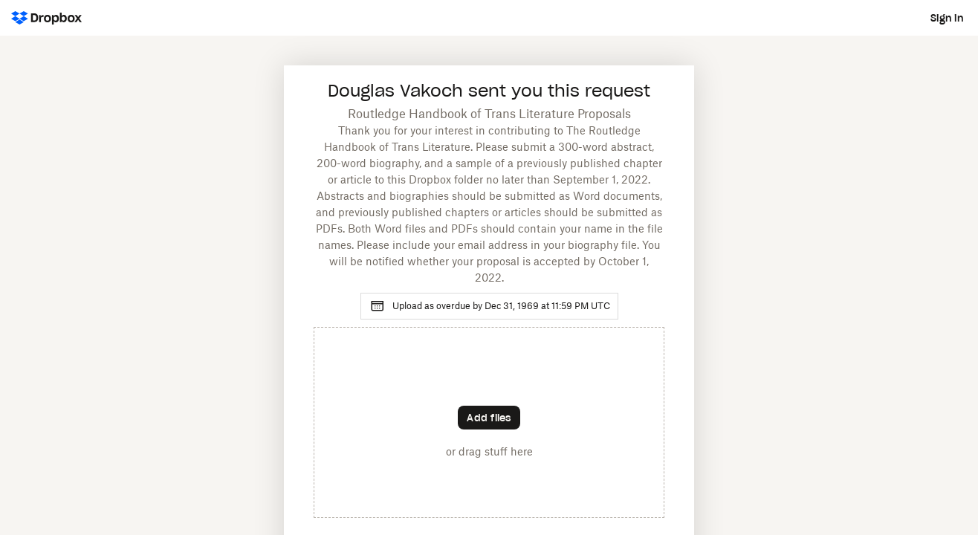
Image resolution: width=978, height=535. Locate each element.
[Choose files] (488, 417)
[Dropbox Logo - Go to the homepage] (46, 18)
